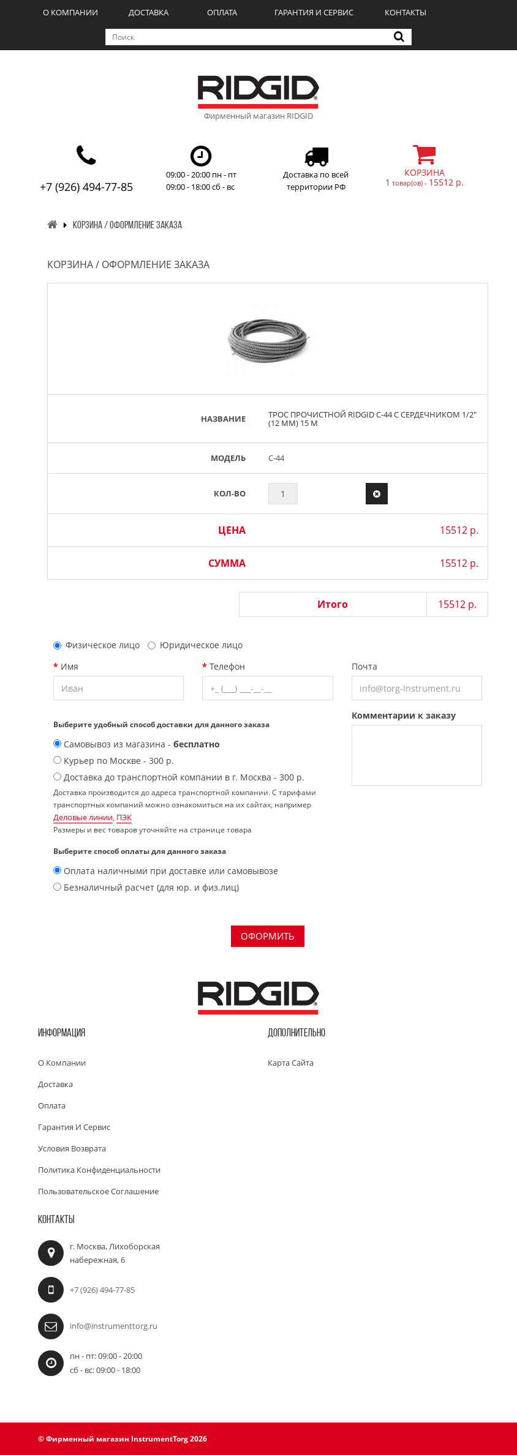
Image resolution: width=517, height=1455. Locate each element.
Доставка (148, 12)
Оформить (268, 936)
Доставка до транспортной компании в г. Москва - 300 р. (178, 777)
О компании (70, 12)
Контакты (405, 12)
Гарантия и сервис (313, 12)
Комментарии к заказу (404, 715)
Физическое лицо (96, 645)
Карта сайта (291, 1062)
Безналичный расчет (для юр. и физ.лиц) (146, 887)
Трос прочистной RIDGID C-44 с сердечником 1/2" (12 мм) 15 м (372, 418)
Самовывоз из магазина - (136, 744)
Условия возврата (72, 1148)
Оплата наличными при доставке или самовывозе (165, 871)
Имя (69, 666)
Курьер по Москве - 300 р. (113, 760)
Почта (364, 666)
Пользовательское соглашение (98, 1191)
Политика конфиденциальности (99, 1169)
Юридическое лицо (195, 645)
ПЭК (124, 817)
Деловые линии (83, 817)
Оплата (222, 12)
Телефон (227, 666)
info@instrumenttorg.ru (113, 1325)
